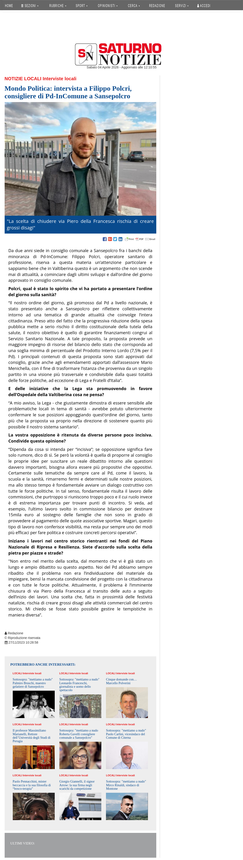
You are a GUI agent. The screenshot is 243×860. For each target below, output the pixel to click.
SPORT (81, 6)
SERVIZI (182, 6)
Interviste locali (60, 78)
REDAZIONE (157, 6)
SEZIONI (29, 6)
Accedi (204, 6)
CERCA (134, 6)
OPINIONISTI (108, 6)
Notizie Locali (23, 78)
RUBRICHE (58, 6)
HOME (9, 6)
